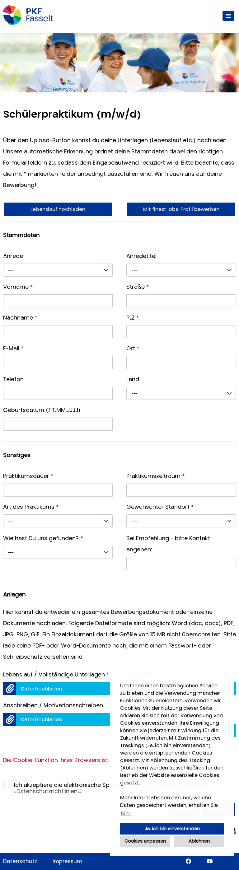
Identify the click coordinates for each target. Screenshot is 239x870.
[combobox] (58, 270)
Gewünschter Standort (160, 506)
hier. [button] (126, 813)
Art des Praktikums (31, 506)
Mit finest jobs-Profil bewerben (181, 209)
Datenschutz (20, 861)
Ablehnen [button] (199, 841)
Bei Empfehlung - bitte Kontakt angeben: (168, 544)
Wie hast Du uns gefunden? (43, 538)
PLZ (132, 317)
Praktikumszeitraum (155, 476)
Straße (137, 286)
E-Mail (13, 348)
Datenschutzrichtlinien (46, 791)
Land (132, 379)
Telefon (13, 379)
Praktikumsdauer (28, 476)
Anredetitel (141, 256)
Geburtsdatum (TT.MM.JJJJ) (42, 410)
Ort (132, 348)
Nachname (20, 317)
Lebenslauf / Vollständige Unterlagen (56, 674)
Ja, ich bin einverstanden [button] (172, 828)
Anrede (13, 256)
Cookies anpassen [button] (145, 841)
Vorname (18, 286)
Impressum (67, 861)
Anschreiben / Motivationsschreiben (53, 705)
